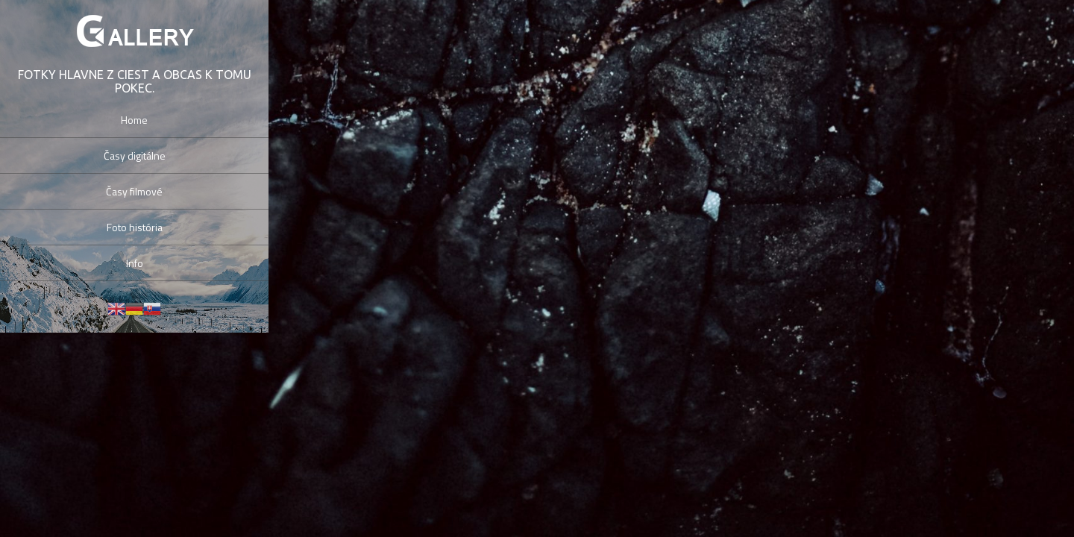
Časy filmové (134, 191)
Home (134, 120)
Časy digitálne (135, 155)
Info (134, 263)
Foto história (135, 227)
